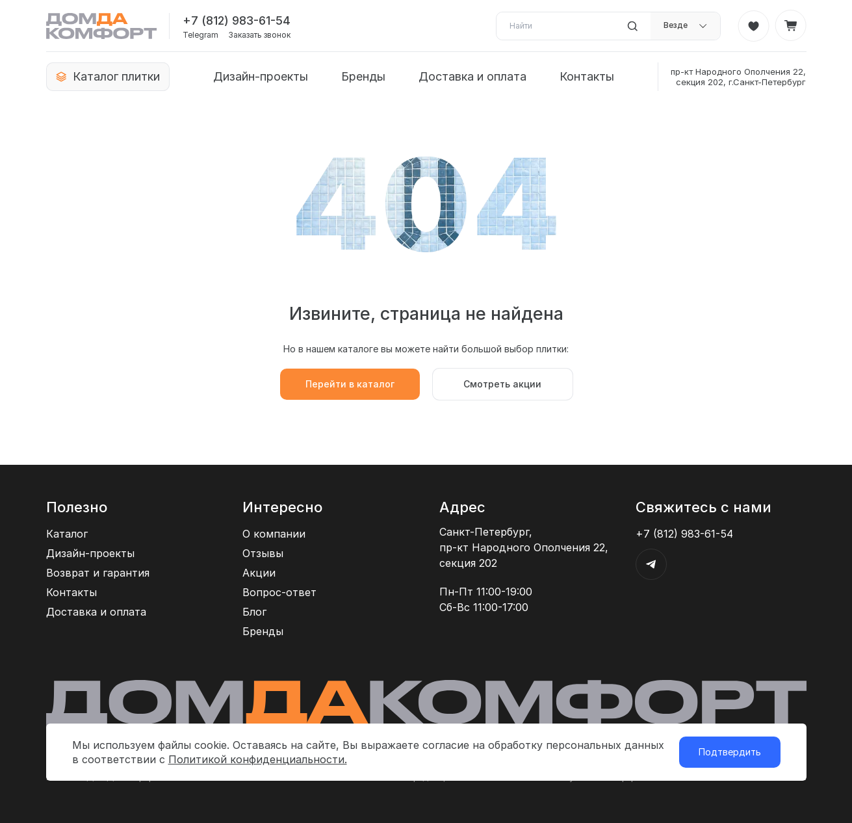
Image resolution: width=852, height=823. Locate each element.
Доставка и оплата (472, 76)
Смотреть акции (502, 383)
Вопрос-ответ (279, 592)
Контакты (587, 76)
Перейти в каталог (349, 383)
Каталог (67, 533)
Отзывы (262, 553)
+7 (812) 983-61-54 (236, 20)
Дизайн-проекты (260, 76)
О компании (273, 533)
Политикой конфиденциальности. (257, 759)
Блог (254, 611)
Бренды (363, 76)
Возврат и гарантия (97, 572)
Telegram (200, 35)
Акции (259, 572)
